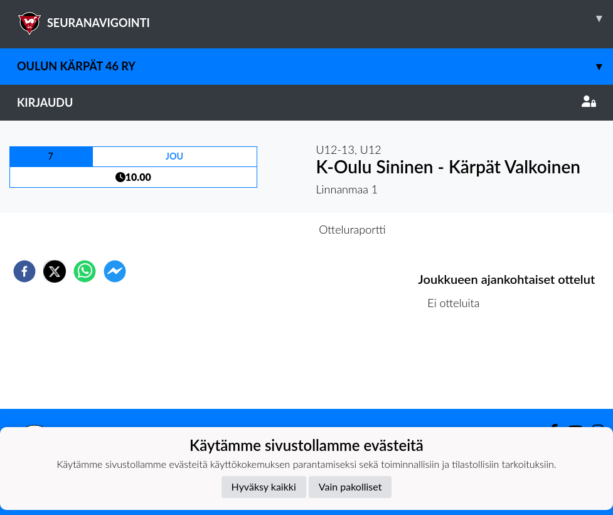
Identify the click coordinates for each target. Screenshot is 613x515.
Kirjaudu (306, 102)
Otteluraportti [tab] (352, 229)
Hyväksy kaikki (264, 486)
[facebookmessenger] (115, 271)
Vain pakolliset (350, 486)
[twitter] (54, 271)
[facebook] (24, 271)
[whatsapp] (84, 271)
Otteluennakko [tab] (263, 229)
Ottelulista (458, 366)
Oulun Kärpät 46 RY (315, 66)
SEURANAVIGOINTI (315, 18)
